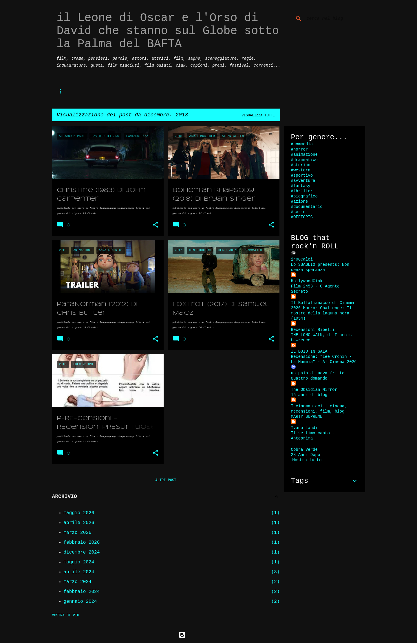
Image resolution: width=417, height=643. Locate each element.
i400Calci (302, 259)
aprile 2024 (79, 572)
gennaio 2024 (80, 601)
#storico (300, 165)
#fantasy (300, 186)
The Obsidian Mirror (314, 389)
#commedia (302, 144)
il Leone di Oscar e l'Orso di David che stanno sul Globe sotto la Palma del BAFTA (168, 31)
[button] (155, 225)
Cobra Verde (304, 449)
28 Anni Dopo (305, 455)
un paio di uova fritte (318, 373)
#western (300, 170)
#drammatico (304, 159)
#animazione (304, 154)
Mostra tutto (307, 460)
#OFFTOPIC (302, 217)
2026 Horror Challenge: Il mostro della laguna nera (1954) (321, 313)
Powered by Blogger (208, 634)
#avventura (303, 180)
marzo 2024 (78, 582)
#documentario (307, 206)
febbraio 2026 (82, 542)
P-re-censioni (84, 91)
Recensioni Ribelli (313, 329)
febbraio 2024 (82, 591)
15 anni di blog (309, 395)
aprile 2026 (79, 522)
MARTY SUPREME (307, 416)
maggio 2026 (79, 513)
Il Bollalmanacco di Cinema (322, 303)
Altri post (165, 480)
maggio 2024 (79, 562)
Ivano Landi (304, 428)
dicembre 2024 (82, 552)
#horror (299, 149)
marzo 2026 (78, 532)
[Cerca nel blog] (334, 18)
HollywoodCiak (307, 281)
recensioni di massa (163, 91)
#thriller (302, 191)
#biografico (304, 196)
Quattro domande (309, 378)
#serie (298, 212)
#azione (299, 201)
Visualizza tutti (258, 115)
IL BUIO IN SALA (309, 351)
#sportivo (302, 175)
